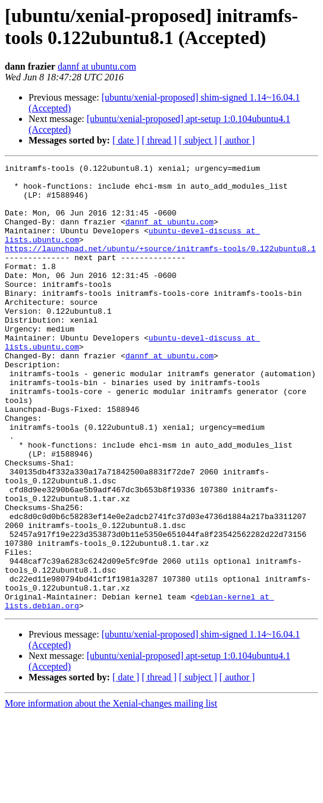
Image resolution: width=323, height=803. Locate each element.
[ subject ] (198, 140)
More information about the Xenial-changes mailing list (111, 793)
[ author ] (237, 140)
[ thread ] (159, 140)
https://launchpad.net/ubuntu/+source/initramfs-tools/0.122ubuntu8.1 (160, 266)
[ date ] (125, 140)
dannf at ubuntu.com (97, 66)
